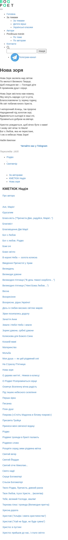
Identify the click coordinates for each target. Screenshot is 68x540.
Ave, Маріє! (8, 207)
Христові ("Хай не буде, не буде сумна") (23, 521)
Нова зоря (14, 181)
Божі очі (6, 246)
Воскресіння (8, 296)
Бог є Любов (9, 235)
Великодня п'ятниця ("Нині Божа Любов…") (25, 285)
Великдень (8, 268)
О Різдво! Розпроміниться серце (19, 381)
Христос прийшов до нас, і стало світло (23, 532)
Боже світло (8, 252)
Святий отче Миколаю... (15, 465)
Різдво (10, 157)
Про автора (8, 195)
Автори (10, 30)
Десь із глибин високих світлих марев (22, 308)
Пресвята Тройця (11, 420)
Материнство (9, 347)
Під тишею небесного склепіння (19, 392)
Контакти (11, 43)
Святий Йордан (10, 459)
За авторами (16, 175)
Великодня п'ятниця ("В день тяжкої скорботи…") (28, 280)
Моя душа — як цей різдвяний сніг (20, 358)
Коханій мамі (9, 341)
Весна (5, 291)
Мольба (6, 353)
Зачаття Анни (9, 319)
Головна (11, 14)
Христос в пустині (11, 527)
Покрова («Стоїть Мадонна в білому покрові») (27, 414)
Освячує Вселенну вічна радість (19, 386)
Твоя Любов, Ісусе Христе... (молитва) (22, 493)
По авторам (19, 40)
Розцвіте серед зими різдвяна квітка (21, 448)
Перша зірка (9, 398)
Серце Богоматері (12, 476)
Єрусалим (7, 212)
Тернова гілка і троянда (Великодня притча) (25, 504)
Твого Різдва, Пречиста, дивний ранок (22, 487)
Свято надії (8, 471)
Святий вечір (9, 454)
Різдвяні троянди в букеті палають (20, 437)
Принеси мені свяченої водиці (18, 426)
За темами (19, 20)
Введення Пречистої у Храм (17, 263)
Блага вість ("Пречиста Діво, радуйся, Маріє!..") (27, 218)
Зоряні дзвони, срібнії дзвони (18, 330)
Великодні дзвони (11, 274)
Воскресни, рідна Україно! (16, 302)
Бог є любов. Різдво (13, 240)
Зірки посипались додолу (15, 313)
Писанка (7, 403)
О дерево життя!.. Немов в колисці (20, 375)
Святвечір (12, 163)
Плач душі (7, 409)
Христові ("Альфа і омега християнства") (24, 516)
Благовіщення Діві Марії (15, 229)
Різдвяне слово (10, 443)
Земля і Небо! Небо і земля (17, 325)
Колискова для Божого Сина (17, 336)
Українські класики (23, 27)
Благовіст (7, 223)
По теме (17, 37)
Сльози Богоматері (12, 482)
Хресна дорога (10, 510)
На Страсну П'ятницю (14, 364)
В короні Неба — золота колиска (19, 257)
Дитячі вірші (19, 24)
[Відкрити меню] (1, 9)
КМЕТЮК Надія (17, 178)
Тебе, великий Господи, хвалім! (19, 499)
